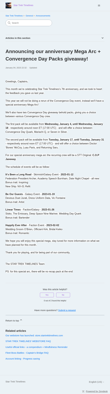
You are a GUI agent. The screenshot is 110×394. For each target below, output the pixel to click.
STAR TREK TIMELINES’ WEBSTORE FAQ (28, 341)
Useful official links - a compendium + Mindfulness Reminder (37, 347)
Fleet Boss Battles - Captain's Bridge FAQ (27, 352)
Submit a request (67, 310)
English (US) (96, 382)
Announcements (43, 16)
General (29, 16)
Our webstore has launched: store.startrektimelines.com (34, 335)
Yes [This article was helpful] (47, 295)
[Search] (29, 23)
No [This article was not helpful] (63, 295)
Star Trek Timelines (14, 16)
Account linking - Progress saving (23, 358)
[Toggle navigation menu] (98, 5)
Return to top (14, 320)
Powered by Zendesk (97, 391)
